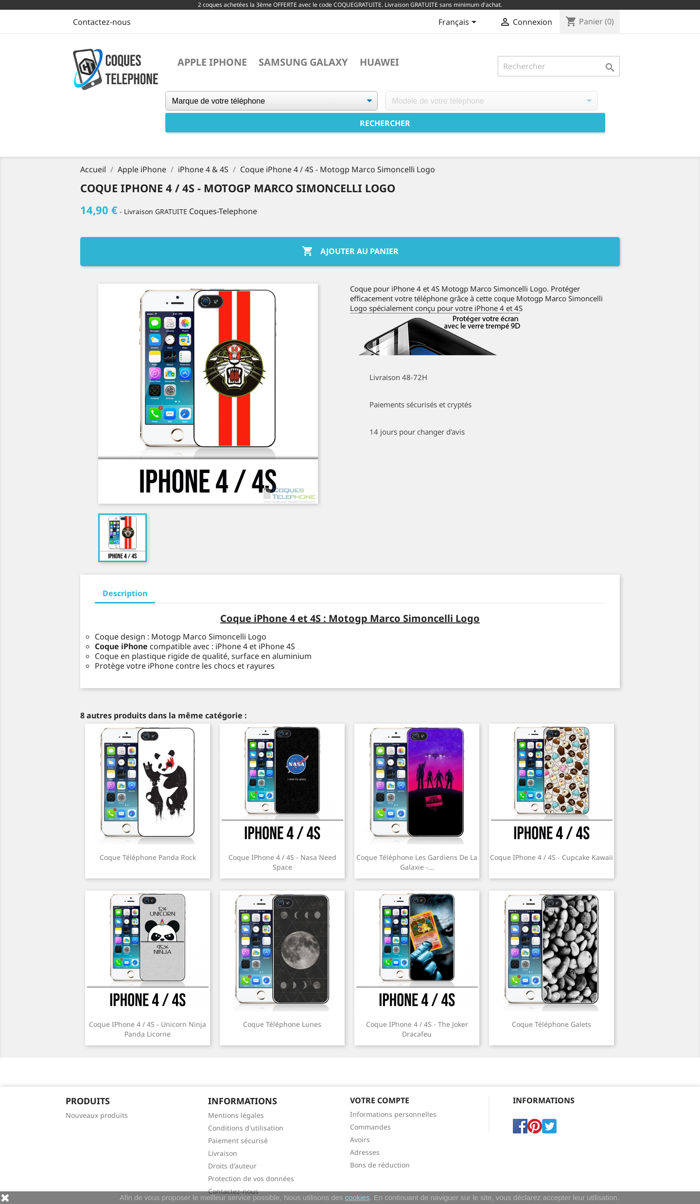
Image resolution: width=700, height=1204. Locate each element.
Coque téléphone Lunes (282, 1024)
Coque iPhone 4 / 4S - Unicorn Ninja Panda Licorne (147, 1029)
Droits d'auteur (232, 1165)
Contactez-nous (102, 22)
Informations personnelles (393, 1114)
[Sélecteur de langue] (459, 23)
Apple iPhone (212, 62)
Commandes (370, 1126)
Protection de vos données (251, 1178)
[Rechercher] (559, 66)
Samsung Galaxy (303, 62)
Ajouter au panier (350, 251)
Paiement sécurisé (238, 1140)
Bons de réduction (380, 1164)
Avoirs (360, 1139)
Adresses (365, 1152)
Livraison (222, 1153)
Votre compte (379, 1100)
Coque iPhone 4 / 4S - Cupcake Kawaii (551, 857)
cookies (357, 1197)
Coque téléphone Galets (551, 1024)
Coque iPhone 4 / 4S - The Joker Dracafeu (417, 1029)
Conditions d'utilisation (245, 1127)
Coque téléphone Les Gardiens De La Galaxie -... (416, 862)
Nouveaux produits (97, 1115)
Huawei (379, 62)
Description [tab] (125, 593)
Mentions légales (236, 1115)
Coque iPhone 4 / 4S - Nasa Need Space (282, 862)
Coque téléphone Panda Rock (148, 857)
